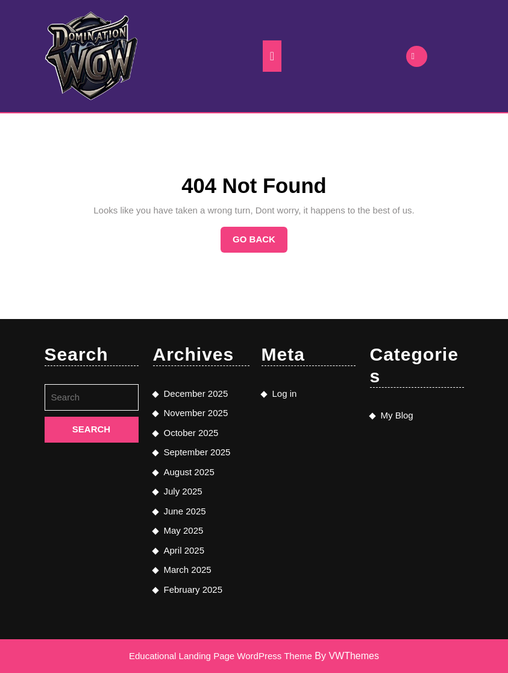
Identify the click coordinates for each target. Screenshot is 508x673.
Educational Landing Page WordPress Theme (220, 656)
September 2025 (197, 452)
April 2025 (184, 550)
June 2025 (185, 511)
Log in (284, 393)
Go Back (260, 242)
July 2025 (183, 491)
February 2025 (193, 589)
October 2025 (191, 433)
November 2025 (196, 413)
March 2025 (188, 569)
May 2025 (184, 530)
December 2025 (196, 393)
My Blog (397, 415)
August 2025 (189, 472)
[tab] (272, 56)
